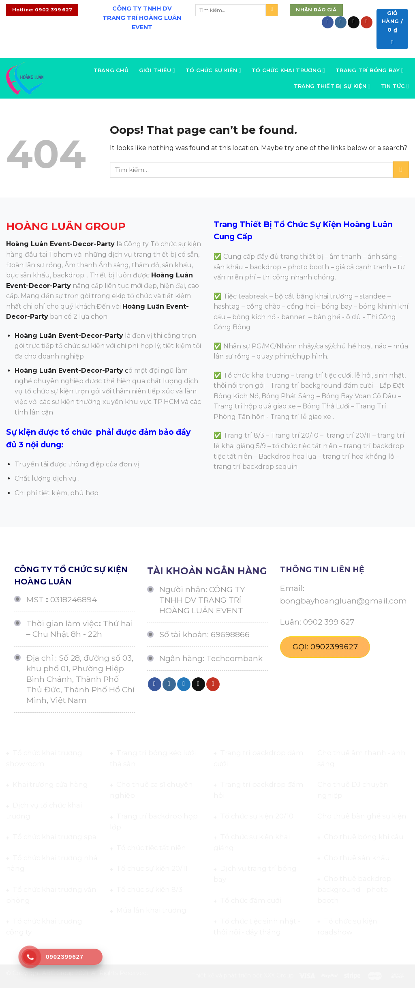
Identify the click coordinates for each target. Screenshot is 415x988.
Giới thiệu (157, 70)
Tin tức (395, 86)
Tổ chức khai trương (288, 70)
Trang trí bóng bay (370, 70)
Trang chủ (111, 70)
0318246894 (73, 599)
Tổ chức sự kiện (213, 70)
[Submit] (272, 10)
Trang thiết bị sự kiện (332, 86)
